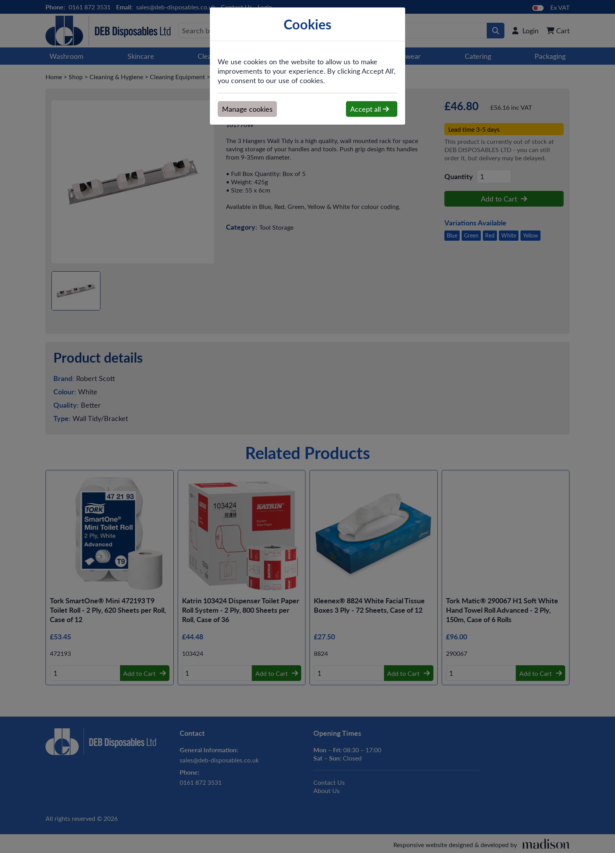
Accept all (369, 109)
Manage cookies (247, 109)
